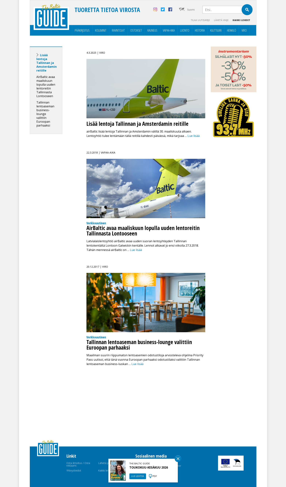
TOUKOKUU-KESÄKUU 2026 (148, 467)
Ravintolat (118, 30)
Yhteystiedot (73, 470)
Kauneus (152, 30)
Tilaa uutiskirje (199, 20)
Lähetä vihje (220, 20)
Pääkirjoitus (82, 30)
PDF (155, 476)
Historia (200, 30)
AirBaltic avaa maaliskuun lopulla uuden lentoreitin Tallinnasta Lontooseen (45, 86)
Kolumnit (100, 30)
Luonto (184, 30)
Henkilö (231, 30)
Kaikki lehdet (241, 20)
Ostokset (136, 30)
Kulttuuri (215, 30)
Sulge (178, 458)
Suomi (191, 9)
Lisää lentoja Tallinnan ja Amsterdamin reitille (46, 62)
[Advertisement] (52, 194)
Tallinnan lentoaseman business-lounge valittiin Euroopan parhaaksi (45, 113)
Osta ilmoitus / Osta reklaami (78, 464)
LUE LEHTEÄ (137, 476)
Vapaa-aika (169, 30)
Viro (244, 30)
